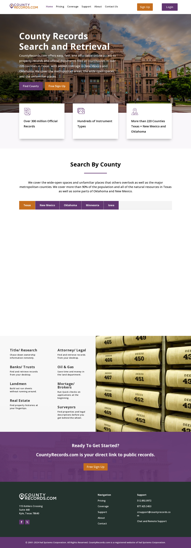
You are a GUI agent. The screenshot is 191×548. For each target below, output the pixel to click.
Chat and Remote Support (152, 521)
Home (49, 7)
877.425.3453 (144, 506)
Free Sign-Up (57, 85)
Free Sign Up (95, 467)
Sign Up (145, 7)
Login (169, 7)
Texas (27, 205)
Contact (102, 523)
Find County (31, 85)
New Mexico (47, 205)
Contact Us (111, 7)
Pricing (60, 7)
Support (86, 7)
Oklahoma (70, 205)
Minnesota (92, 205)
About (98, 7)
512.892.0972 (144, 500)
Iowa (111, 205)
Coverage (72, 7)
